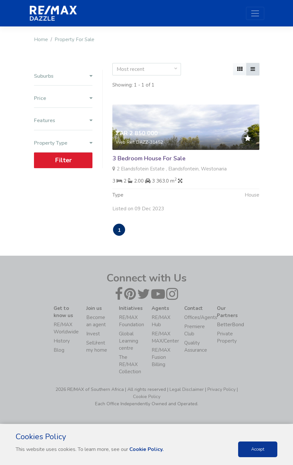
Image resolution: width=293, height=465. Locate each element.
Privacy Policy (221, 390)
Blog (59, 350)
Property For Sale (74, 39)
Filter (63, 160)
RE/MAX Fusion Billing (161, 357)
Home (41, 39)
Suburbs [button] (63, 76)
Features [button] (63, 121)
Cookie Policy (146, 397)
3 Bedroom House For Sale (149, 158)
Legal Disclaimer (187, 390)
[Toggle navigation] (255, 13)
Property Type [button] (63, 143)
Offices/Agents (200, 317)
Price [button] (63, 98)
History (62, 341)
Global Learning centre (128, 341)
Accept (257, 449)
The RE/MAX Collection (130, 364)
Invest (93, 334)
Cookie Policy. (146, 449)
